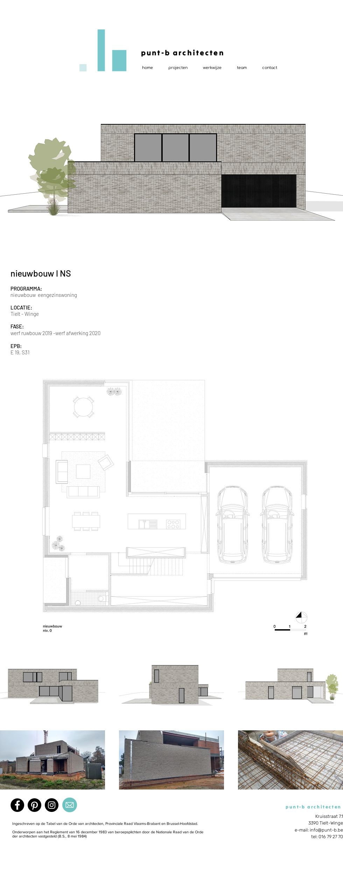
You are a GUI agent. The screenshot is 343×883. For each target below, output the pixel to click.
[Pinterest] (34, 805)
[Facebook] (17, 805)
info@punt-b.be (326, 830)
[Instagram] (51, 805)
